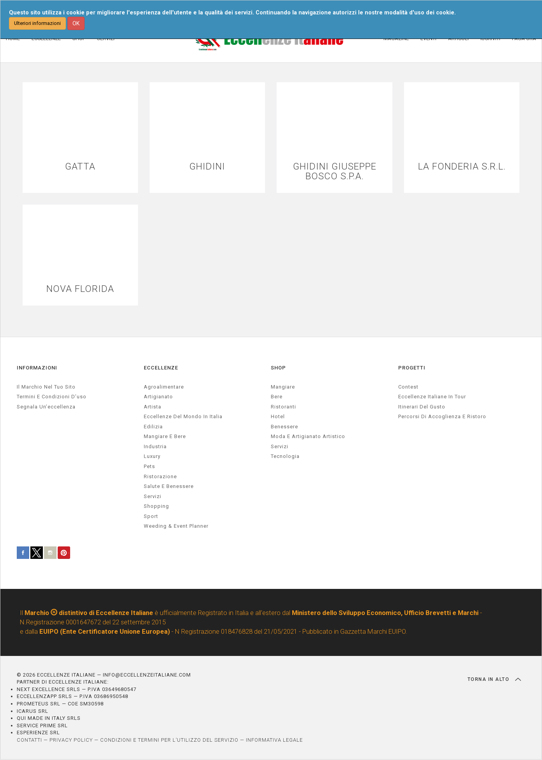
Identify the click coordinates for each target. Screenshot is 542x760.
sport (151, 516)
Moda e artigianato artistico (308, 436)
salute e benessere (169, 486)
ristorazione (160, 476)
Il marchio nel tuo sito (46, 387)
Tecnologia (285, 457)
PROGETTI (411, 368)
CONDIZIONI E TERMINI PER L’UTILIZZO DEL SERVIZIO (169, 740)
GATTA (80, 166)
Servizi (279, 446)
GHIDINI (207, 166)
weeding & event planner (176, 526)
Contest (408, 387)
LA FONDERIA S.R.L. (462, 166)
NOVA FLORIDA (80, 289)
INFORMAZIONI (37, 368)
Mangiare (283, 387)
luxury (152, 457)
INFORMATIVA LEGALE (274, 740)
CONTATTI (29, 740)
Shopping (156, 506)
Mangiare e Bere (165, 436)
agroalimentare (164, 387)
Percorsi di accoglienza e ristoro (442, 416)
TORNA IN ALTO (494, 679)
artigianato (158, 396)
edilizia (153, 426)
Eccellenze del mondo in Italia (183, 416)
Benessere (284, 426)
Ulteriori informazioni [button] (37, 23)
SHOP (278, 368)
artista (152, 407)
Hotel (278, 416)
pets (149, 466)
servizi (152, 496)
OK (75, 23)
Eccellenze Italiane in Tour (432, 396)
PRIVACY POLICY (71, 740)
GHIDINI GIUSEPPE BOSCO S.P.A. (334, 171)
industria (155, 446)
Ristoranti (283, 407)
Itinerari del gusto (421, 407)
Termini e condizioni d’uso (52, 396)
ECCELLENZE (161, 368)
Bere (276, 396)
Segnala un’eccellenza (46, 407)
